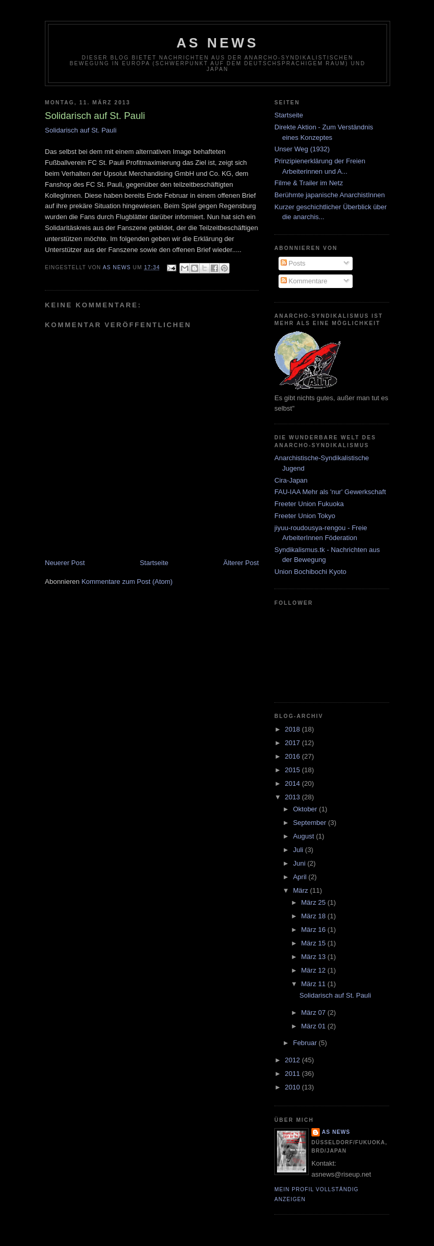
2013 (293, 797)
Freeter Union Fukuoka (309, 504)
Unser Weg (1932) (302, 149)
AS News (217, 43)
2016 (293, 756)
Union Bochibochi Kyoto (310, 572)
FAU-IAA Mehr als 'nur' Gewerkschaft (330, 492)
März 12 (314, 970)
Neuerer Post (65, 563)
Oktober (306, 809)
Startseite (154, 563)
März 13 (314, 957)
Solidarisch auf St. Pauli (80, 130)
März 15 (314, 943)
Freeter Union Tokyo (304, 516)
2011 (293, 1073)
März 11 (314, 984)
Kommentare (304, 281)
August (304, 836)
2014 (293, 783)
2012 (293, 1060)
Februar (306, 1043)
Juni (300, 863)
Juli (299, 850)
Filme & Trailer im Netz (308, 183)
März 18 (314, 916)
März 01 (314, 1026)
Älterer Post (241, 563)
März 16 (314, 929)
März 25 (314, 902)
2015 (293, 770)
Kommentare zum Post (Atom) (127, 581)
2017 (293, 743)
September (310, 822)
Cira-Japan (291, 480)
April (301, 877)
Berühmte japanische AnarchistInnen (329, 195)
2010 (293, 1087)
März (301, 890)
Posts (293, 263)
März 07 (314, 1012)
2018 (293, 729)
